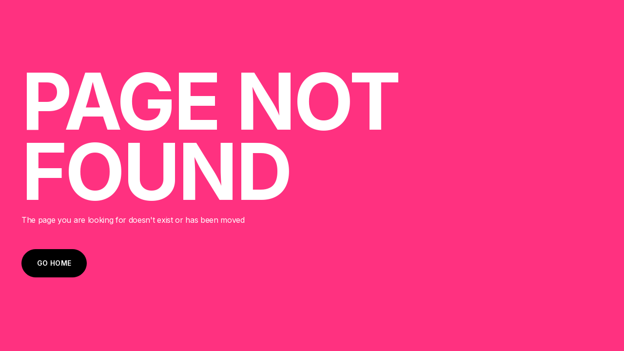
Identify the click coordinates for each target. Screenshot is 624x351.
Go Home (54, 263)
